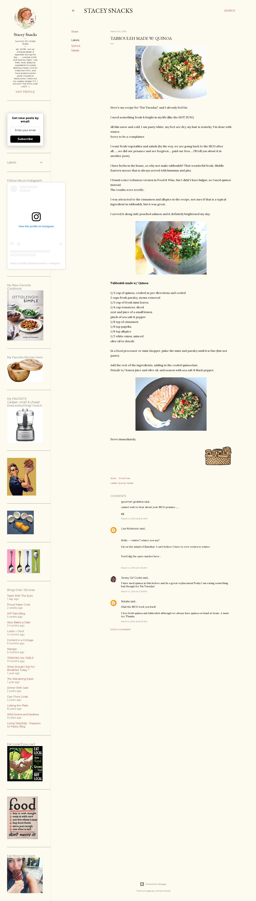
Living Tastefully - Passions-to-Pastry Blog (24, 725)
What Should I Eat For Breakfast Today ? (21, 668)
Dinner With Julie (17, 687)
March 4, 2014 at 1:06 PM (134, 591)
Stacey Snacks (108, 10)
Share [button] (74, 31)
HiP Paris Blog (16, 613)
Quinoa (75, 45)
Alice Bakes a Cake (18, 622)
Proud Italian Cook (18, 604)
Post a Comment (120, 629)
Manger (12, 649)
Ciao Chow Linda (17, 696)
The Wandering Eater (20, 679)
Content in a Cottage (20, 640)
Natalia (125, 601)
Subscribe (25, 139)
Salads (75, 50)
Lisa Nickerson (130, 528)
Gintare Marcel (162, 890)
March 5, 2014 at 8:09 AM (134, 621)
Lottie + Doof (15, 631)
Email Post (124, 478)
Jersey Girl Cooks (131, 577)
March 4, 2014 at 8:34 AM (134, 518)
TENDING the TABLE (20, 658)
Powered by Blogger (153, 884)
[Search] (229, 10)
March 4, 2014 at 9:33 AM (134, 567)
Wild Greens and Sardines (23, 714)
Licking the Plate (17, 705)
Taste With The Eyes (20, 595)
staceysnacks (38, 263)
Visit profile (25, 91)
